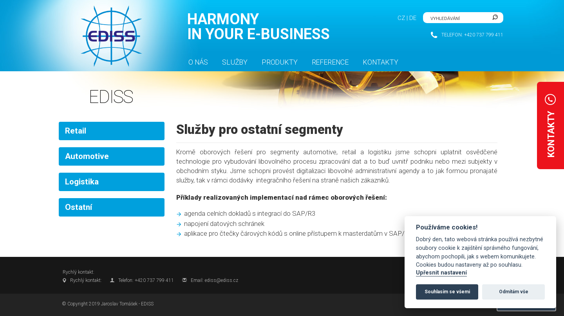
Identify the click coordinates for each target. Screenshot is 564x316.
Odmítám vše (513, 291)
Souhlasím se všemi (447, 291)
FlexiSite (109, 36)
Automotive (87, 156)
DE (412, 18)
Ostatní (78, 207)
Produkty (280, 62)
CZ (401, 18)
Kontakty (380, 62)
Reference (330, 62)
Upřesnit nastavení (441, 272)
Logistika (82, 181)
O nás (198, 62)
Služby (235, 62)
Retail (75, 130)
